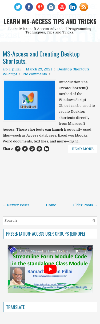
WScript (10, 74)
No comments (35, 74)
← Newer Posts (16, 205)
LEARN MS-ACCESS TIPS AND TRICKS (50, 21)
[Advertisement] (50, 178)
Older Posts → (85, 205)
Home (51, 205)
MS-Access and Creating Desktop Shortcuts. (41, 57)
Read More (83, 149)
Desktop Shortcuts (73, 69)
